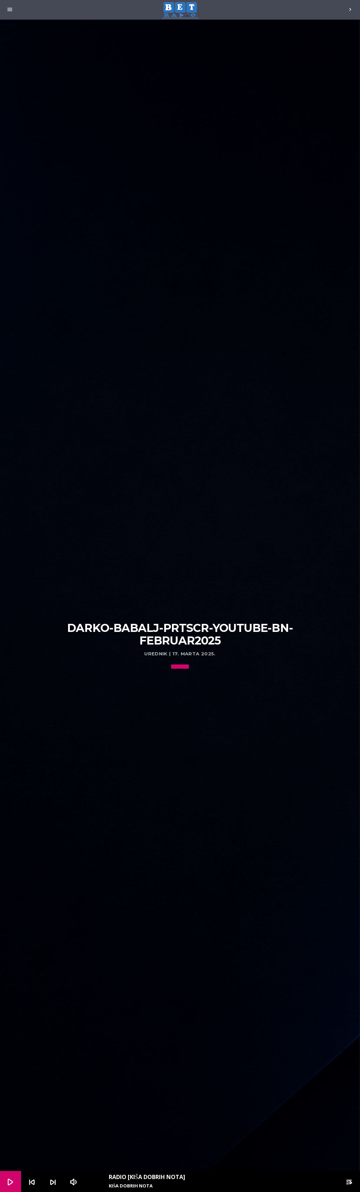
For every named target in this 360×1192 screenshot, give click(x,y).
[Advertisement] (180, 568)
